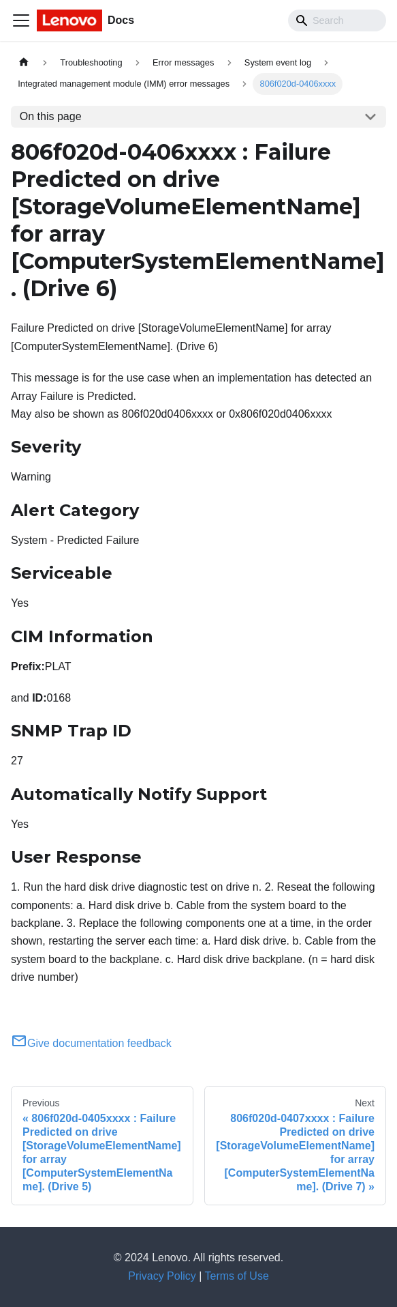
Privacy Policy (162, 1276)
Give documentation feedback (91, 1043)
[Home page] (24, 62)
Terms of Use (237, 1276)
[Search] (337, 20)
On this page (51, 116)
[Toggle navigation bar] (21, 20)
